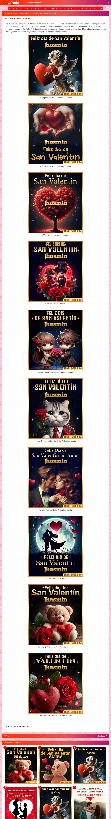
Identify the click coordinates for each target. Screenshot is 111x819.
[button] (9, 8)
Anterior (9, 736)
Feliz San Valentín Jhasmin (18, 18)
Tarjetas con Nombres (32, 3)
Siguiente (101, 736)
